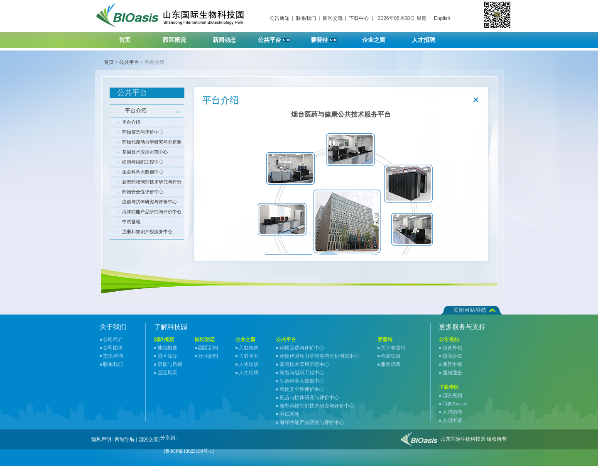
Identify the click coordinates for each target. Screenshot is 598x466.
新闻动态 (229, 37)
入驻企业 (249, 356)
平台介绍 (136, 110)
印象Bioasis (454, 404)
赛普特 (328, 37)
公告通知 (279, 18)
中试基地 (131, 221)
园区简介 (167, 356)
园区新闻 (208, 348)
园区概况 (179, 37)
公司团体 (113, 348)
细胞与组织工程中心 (142, 161)
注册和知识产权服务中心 (147, 231)
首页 (124, 40)
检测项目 (391, 356)
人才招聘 (429, 37)
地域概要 (167, 348)
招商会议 (452, 356)
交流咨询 (113, 356)
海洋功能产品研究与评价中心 (151, 211)
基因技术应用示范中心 (145, 151)
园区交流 (333, 18)
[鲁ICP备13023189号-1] (189, 451)
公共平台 (277, 37)
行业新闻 (208, 356)
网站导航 (125, 439)
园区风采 (167, 373)
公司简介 (113, 339)
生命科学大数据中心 (142, 171)
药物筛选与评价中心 (142, 131)
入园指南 (452, 412)
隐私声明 (101, 439)
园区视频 (452, 395)
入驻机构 (249, 348)
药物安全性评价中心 (142, 191)
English (442, 18)
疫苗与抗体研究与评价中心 (149, 201)
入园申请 (452, 420)
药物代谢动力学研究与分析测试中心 (151, 143)
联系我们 (306, 18)
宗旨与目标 (169, 364)
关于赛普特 (393, 348)
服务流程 (391, 364)
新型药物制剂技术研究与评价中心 (151, 183)
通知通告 (452, 373)
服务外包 (452, 348)
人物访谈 (249, 364)
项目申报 (452, 364)
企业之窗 (379, 37)
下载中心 (359, 18)
